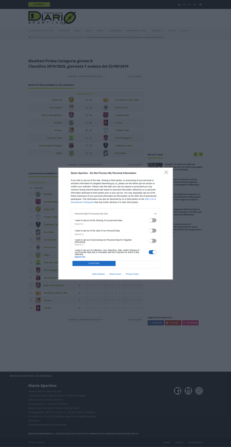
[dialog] (115, 223)
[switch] (152, 220)
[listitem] (115, 213)
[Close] (167, 173)
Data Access (115, 274)
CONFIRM (94, 263)
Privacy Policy (132, 274)
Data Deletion (98, 274)
